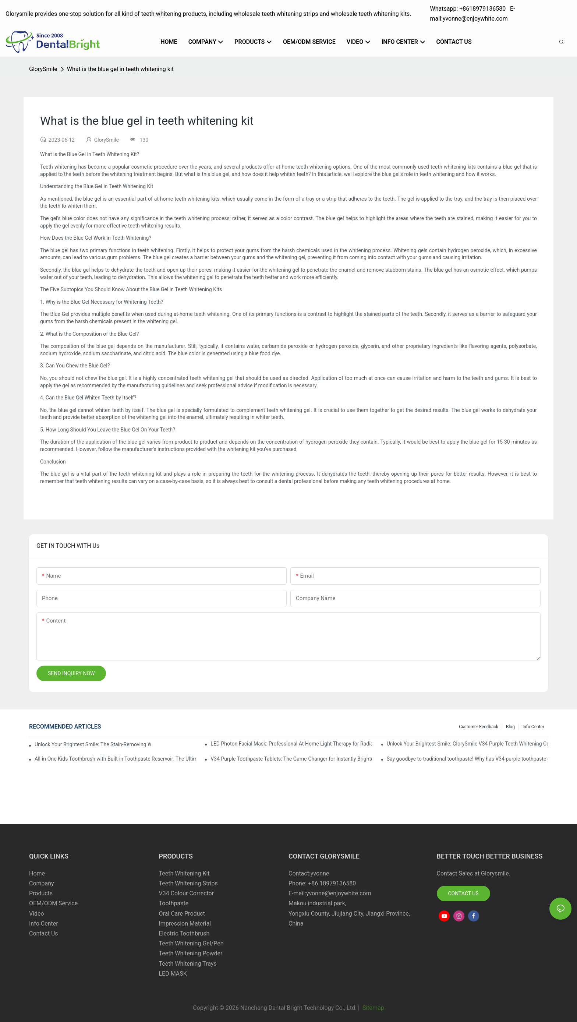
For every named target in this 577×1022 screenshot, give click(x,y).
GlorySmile (43, 69)
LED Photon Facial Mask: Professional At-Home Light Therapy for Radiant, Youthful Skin (291, 744)
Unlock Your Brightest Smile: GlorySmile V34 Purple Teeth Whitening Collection (467, 744)
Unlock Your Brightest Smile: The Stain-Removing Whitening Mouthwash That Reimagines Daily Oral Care (93, 744)
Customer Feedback (478, 726)
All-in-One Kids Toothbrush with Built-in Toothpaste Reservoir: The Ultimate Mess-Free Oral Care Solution (115, 759)
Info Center (533, 726)
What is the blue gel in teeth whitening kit (120, 69)
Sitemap (372, 1007)
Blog (510, 726)
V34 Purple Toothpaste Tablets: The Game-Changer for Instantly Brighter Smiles (291, 759)
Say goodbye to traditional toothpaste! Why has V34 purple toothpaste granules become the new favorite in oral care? (467, 759)
